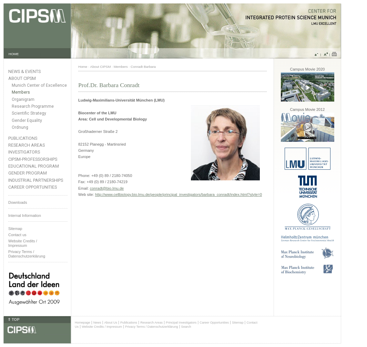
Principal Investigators (181, 322)
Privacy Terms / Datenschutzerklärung (26, 254)
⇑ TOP (13, 319)
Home (82, 67)
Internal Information (24, 215)
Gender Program (27, 173)
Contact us (17, 235)
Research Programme (33, 106)
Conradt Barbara (143, 67)
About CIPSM (22, 78)
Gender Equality (27, 120)
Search (186, 326)
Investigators (24, 152)
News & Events (24, 71)
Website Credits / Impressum (102, 326)
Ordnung (20, 127)
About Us (110, 322)
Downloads (17, 202)
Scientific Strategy (29, 113)
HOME (14, 54)
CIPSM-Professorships (32, 159)
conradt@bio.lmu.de (107, 188)
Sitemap (15, 229)
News (97, 322)
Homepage (82, 322)
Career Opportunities (32, 187)
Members (21, 92)
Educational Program (33, 166)
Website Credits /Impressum (22, 243)
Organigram (23, 99)
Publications (22, 138)
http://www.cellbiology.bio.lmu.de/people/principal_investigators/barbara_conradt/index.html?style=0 (178, 194)
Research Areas (26, 145)
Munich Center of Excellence (39, 85)
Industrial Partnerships (35, 180)
